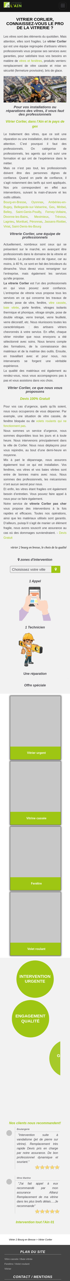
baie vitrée (11, 307)
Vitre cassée (11, 1224)
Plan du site (11, 1249)
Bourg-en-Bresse (15, 202)
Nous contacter (13, 1259)
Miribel (61, 207)
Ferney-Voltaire (55, 211)
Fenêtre (8, 1229)
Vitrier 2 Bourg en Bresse (22, 1205)
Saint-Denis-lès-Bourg (26, 226)
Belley (7, 211)
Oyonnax (37, 202)
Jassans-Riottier (55, 221)
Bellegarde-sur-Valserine (30, 207)
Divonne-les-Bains (16, 216)
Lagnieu (9, 221)
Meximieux (41, 216)
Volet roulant (22, 1229)
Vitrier (7, 1234)
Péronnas (35, 221)
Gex (52, 207)
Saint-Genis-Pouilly (28, 211)
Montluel (21, 221)
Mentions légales (14, 1254)
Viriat (7, 226)
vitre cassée (57, 302)
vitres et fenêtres (30, 60)
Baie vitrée (26, 1224)
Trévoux (60, 216)
